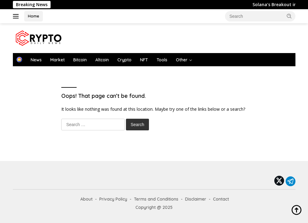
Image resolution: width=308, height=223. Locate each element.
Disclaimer (195, 199)
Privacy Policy (113, 199)
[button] (289, 16)
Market (57, 60)
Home (33, 15)
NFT (144, 60)
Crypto (124, 60)
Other (182, 60)
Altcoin (102, 60)
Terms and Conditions (156, 199)
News (36, 60)
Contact (221, 199)
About (86, 199)
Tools (162, 60)
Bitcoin (80, 60)
